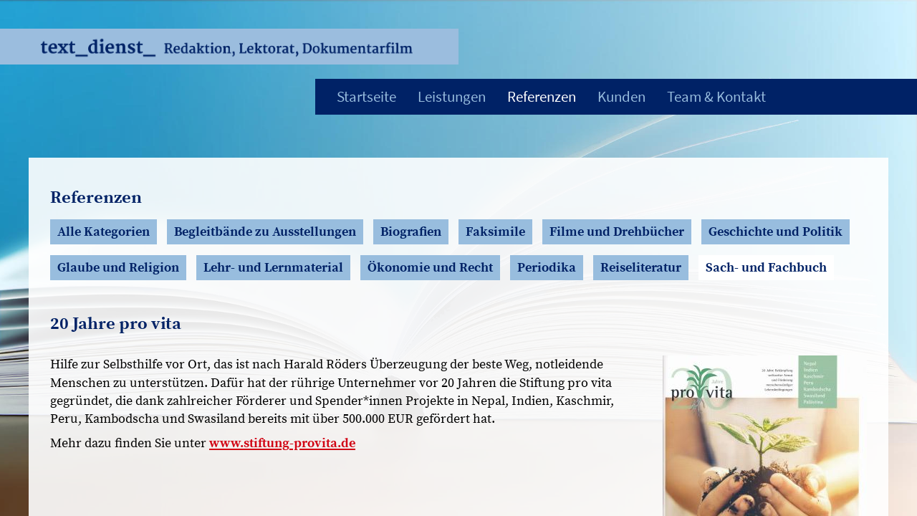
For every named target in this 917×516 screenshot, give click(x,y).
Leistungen (452, 96)
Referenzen (541, 96)
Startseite (366, 96)
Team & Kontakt (716, 96)
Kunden (621, 96)
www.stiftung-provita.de (282, 443)
